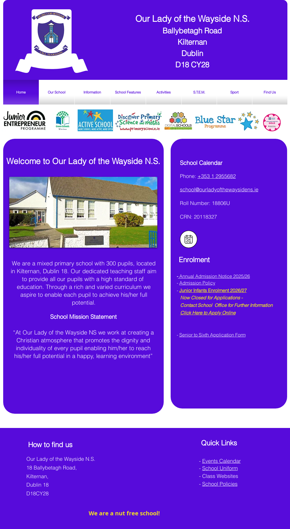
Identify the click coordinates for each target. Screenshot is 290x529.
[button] (56, 92)
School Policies (220, 484)
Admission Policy (197, 283)
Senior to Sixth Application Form (212, 335)
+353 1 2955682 (217, 176)
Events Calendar (221, 461)
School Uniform (220, 468)
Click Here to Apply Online (208, 313)
